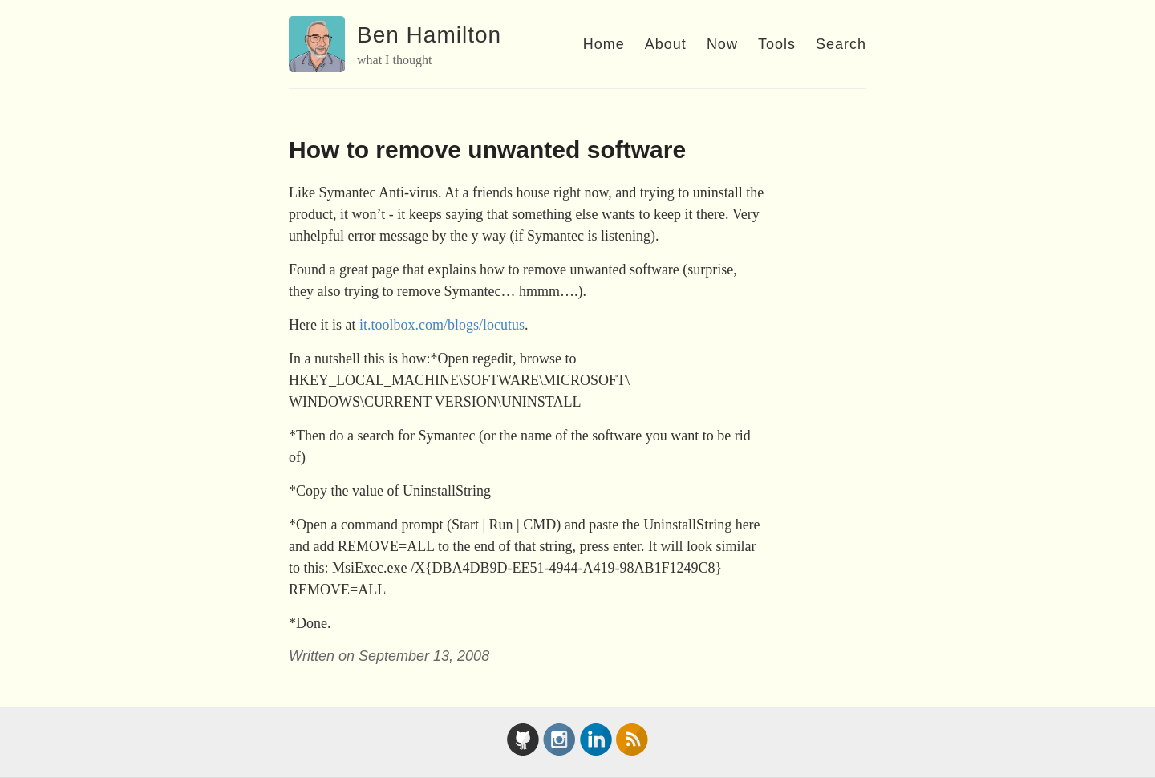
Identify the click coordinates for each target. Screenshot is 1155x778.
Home (604, 44)
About (666, 44)
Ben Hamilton (429, 34)
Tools (777, 44)
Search (841, 44)
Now (722, 44)
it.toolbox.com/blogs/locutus (442, 325)
